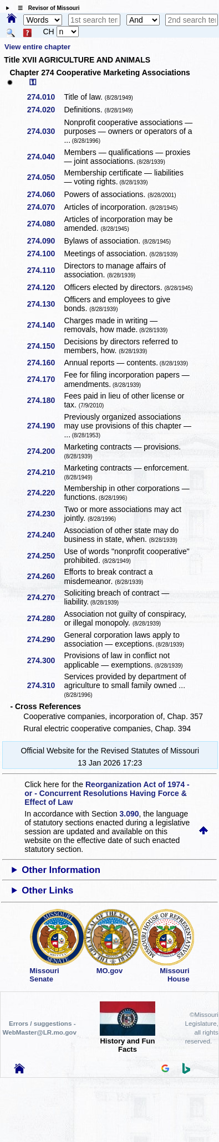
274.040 (45, 156)
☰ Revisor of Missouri (46, 8)
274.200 (45, 451)
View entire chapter (37, 47)
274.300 (45, 660)
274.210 (45, 472)
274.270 (45, 597)
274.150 (45, 346)
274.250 (45, 555)
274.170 (45, 379)
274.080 (45, 223)
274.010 (45, 96)
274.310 (45, 685)
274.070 (45, 207)
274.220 (45, 492)
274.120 (45, 287)
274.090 (45, 240)
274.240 (45, 534)
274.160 (45, 362)
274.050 (45, 177)
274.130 (45, 303)
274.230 (45, 513)
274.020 (45, 109)
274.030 (45, 131)
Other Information (61, 870)
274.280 (45, 618)
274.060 (45, 194)
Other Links (47, 890)
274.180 (45, 400)
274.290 (45, 639)
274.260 (45, 576)
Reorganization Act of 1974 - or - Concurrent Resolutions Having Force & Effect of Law (106, 793)
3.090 (129, 813)
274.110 (45, 270)
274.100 (45, 253)
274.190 (45, 425)
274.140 (45, 325)
